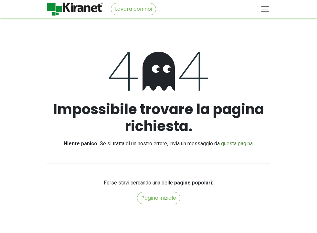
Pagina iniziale (158, 198)
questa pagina (237, 143)
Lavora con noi (133, 9)
